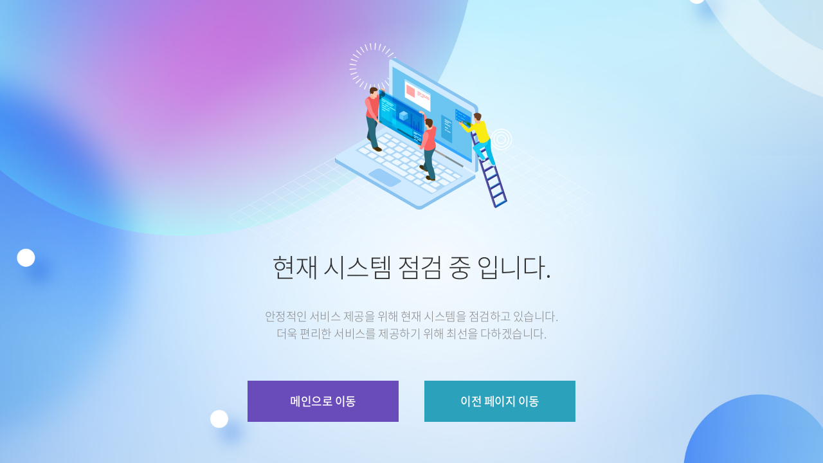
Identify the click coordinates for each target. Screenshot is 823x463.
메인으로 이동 (323, 401)
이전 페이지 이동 (499, 401)
